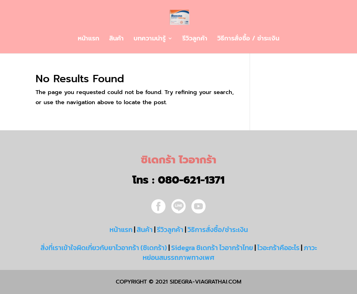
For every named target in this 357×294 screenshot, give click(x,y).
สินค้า (116, 39)
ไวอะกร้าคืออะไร (278, 247)
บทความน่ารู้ (150, 39)
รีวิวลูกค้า (194, 39)
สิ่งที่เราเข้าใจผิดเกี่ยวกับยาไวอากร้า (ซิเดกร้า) (103, 247)
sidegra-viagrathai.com (204, 282)
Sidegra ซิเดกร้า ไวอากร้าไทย (212, 247)
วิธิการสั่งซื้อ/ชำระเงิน (218, 229)
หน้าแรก (88, 39)
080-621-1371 (191, 180)
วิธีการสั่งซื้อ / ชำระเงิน (248, 39)
